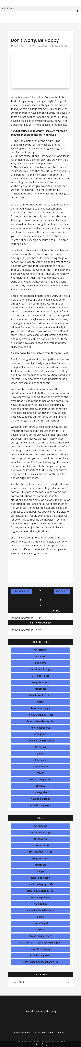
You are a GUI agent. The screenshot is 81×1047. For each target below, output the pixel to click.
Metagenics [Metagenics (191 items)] (40, 903)
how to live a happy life (40, 721)
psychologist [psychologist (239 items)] (40, 923)
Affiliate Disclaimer (44, 1032)
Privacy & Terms (22, 1032)
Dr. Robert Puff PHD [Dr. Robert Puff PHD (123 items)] (40, 852)
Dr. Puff (21, 46)
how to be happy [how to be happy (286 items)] (40, 877)
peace (40, 753)
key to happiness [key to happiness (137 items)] (40, 897)
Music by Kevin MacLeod (40, 740)
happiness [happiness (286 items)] (40, 865)
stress (40, 773)
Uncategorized (40, 792)
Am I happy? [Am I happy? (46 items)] (40, 826)
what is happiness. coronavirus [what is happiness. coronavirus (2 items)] (40, 962)
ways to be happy (40, 798)
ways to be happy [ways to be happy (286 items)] (40, 949)
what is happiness (40, 805)
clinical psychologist (40, 669)
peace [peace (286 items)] (40, 916)
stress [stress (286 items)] (40, 929)
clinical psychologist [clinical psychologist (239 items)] (40, 832)
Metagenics (40, 734)
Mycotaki (40, 747)
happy (40, 701)
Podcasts (40, 760)
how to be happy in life (41, 714)
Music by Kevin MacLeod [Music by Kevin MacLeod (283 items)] (40, 910)
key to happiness (40, 727)
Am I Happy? (41, 650)
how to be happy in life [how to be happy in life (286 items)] (41, 884)
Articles (40, 656)
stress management (40, 779)
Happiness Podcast (40, 695)
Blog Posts (61, 46)
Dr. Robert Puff (40, 675)
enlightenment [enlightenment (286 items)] (40, 858)
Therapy (40, 786)
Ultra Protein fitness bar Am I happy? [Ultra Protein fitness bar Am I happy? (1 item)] (40, 942)
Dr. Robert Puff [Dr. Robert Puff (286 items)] (40, 845)
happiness (40, 688)
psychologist (40, 766)
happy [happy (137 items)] (40, 871)
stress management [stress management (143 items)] (40, 936)
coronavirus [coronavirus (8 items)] (41, 839)
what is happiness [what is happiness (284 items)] (40, 955)
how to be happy (40, 708)
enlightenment (40, 682)
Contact (62, 1032)
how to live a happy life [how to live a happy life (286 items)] (40, 890)
